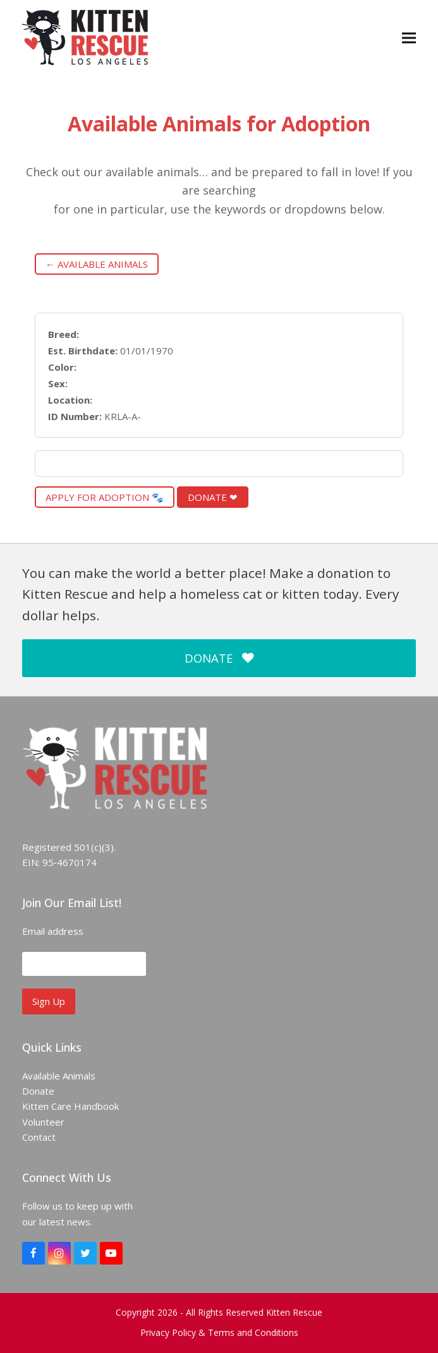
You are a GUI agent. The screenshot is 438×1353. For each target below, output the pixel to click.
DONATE (219, 658)
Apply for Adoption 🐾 (105, 497)
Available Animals (58, 1075)
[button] (409, 37)
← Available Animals (97, 264)
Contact (39, 1137)
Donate (38, 1091)
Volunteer (43, 1121)
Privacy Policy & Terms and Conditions (219, 1332)
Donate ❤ (213, 497)
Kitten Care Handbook (70, 1106)
